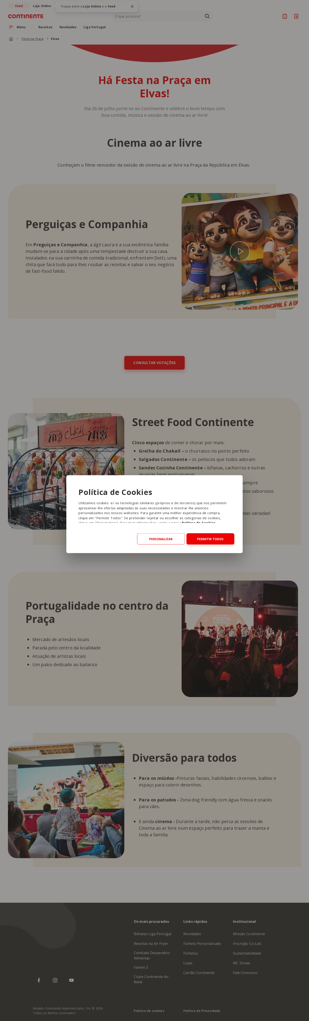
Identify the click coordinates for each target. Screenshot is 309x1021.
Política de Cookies (199, 523)
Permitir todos (210, 539)
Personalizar (161, 539)
